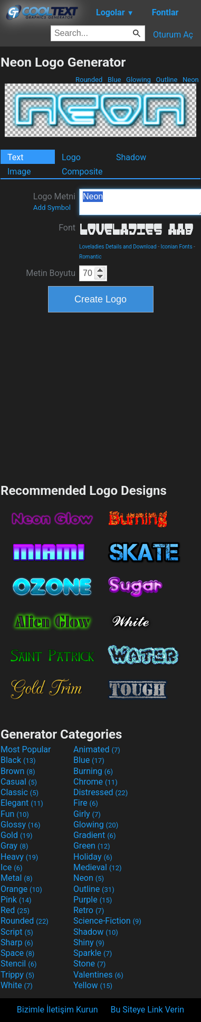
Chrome (95, 782)
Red (15, 910)
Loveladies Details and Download (118, 247)
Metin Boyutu (50, 273)
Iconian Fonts (176, 247)
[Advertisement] (100, 397)
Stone (89, 964)
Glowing (138, 80)
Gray (14, 846)
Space (17, 953)
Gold (17, 835)
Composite (82, 172)
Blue (114, 80)
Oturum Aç (173, 35)
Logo (71, 157)
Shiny (88, 942)
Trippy (17, 975)
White (17, 985)
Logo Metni (54, 201)
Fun (15, 814)
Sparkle (92, 953)
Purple (92, 900)
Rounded (89, 80)
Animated (96, 749)
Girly (87, 814)
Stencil (18, 964)
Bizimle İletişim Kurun (57, 1010)
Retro (88, 910)
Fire (85, 803)
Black (18, 760)
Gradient (94, 835)
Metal (17, 878)
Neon (190, 80)
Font (67, 228)
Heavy (19, 857)
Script (17, 932)
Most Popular (26, 749)
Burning (93, 771)
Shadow (131, 157)
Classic (20, 792)
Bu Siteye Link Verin (148, 1010)
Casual (19, 782)
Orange (21, 889)
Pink (16, 900)
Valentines (98, 975)
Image (19, 172)
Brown (18, 771)
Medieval (97, 867)
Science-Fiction (107, 921)
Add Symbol (52, 207)
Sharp (17, 942)
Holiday (92, 857)
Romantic (90, 257)
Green (91, 846)
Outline (166, 80)
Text (15, 157)
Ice (11, 867)
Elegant (22, 803)
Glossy (21, 825)
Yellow (92, 985)
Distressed (100, 792)
